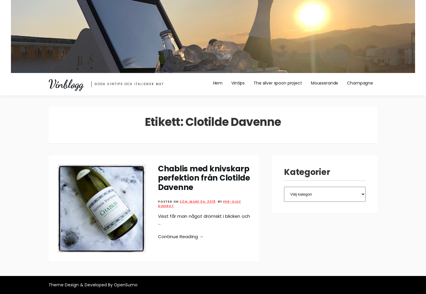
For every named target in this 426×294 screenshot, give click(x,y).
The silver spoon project (278, 83)
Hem (218, 83)
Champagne (360, 83)
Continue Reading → (181, 236)
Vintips (238, 83)
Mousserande (324, 83)
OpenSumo (126, 285)
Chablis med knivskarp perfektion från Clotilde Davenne (204, 178)
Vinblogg (66, 84)
